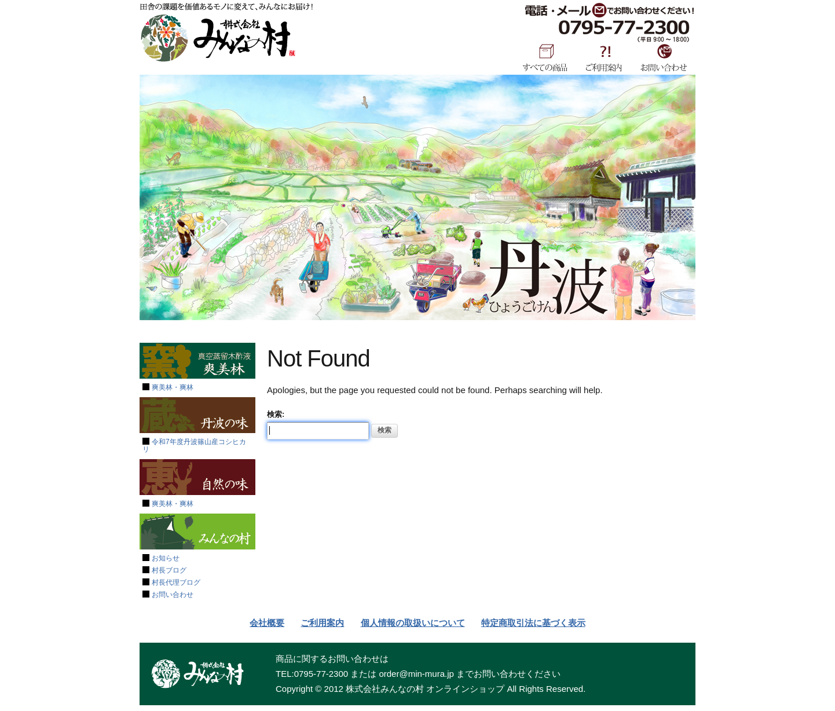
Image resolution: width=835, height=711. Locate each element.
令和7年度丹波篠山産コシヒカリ (194, 445)
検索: (275, 414)
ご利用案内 (604, 57)
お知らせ (166, 558)
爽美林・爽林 (172, 387)
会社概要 (267, 623)
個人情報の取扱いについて (413, 623)
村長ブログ (169, 570)
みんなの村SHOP (218, 38)
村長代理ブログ (176, 582)
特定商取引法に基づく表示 (533, 623)
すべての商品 (545, 57)
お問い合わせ (664, 57)
